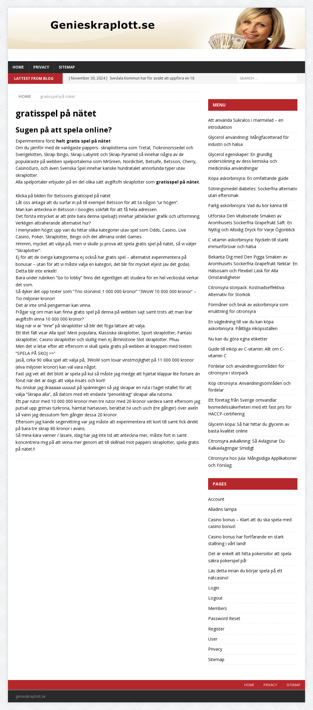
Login (213, 588)
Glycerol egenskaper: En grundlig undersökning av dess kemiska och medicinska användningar (242, 161)
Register (216, 629)
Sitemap (67, 67)
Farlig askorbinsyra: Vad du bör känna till (247, 205)
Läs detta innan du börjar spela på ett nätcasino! (245, 574)
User (212, 639)
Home (18, 67)
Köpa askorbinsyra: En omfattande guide (248, 178)
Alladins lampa (222, 509)
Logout (215, 598)
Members (217, 608)
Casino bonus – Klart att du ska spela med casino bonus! (250, 523)
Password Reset (224, 618)
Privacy (41, 67)
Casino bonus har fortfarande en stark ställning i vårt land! (246, 540)
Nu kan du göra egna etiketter (237, 339)
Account (216, 499)
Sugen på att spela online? (64, 130)
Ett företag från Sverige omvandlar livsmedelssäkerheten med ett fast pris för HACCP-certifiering (250, 407)
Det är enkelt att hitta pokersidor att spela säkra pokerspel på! (249, 557)
